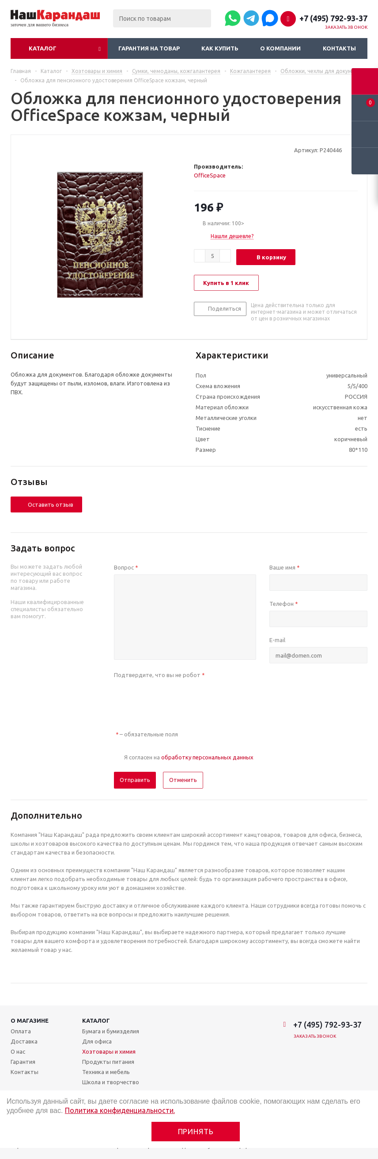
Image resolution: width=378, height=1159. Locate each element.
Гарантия (23, 1062)
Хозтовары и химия (109, 1051)
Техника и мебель (106, 1072)
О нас (18, 1051)
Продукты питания (108, 1062)
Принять (196, 1131)
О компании (280, 48)
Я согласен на (188, 757)
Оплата (21, 1031)
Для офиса (97, 1041)
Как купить (219, 48)
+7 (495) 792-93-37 (333, 18)
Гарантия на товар (149, 48)
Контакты (339, 48)
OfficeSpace (210, 175)
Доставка (24, 1041)
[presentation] (181, 699)
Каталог (43, 48)
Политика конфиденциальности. (120, 1110)
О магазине (30, 1020)
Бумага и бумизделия (110, 1031)
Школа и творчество (110, 1082)
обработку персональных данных (207, 757)
